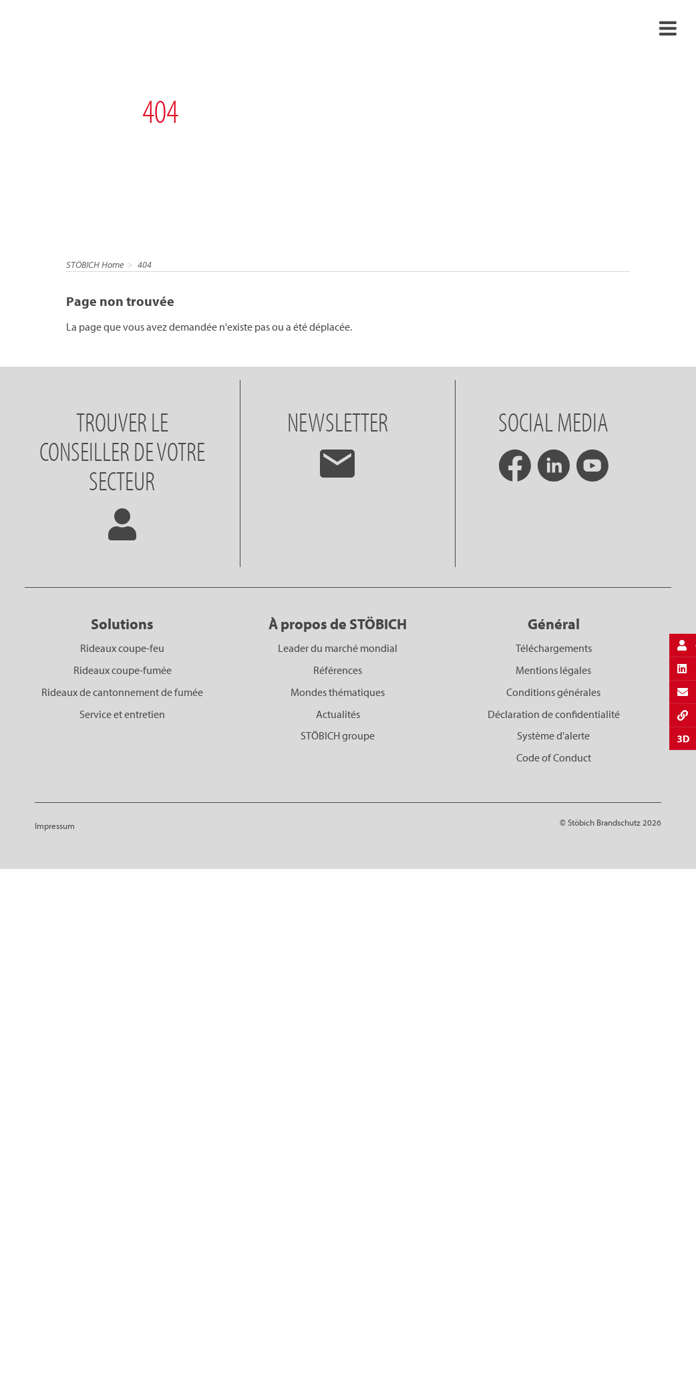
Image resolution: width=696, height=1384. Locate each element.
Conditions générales (553, 692)
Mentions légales (553, 670)
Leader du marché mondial (337, 648)
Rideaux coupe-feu (122, 648)
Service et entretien (122, 714)
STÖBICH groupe (338, 735)
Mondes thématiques (338, 692)
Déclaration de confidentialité (554, 714)
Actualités (338, 714)
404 (145, 264)
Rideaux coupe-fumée (122, 670)
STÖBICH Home (95, 264)
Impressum (55, 825)
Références (337, 670)
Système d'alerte (553, 735)
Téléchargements (554, 648)
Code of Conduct (553, 757)
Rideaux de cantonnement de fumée (122, 692)
